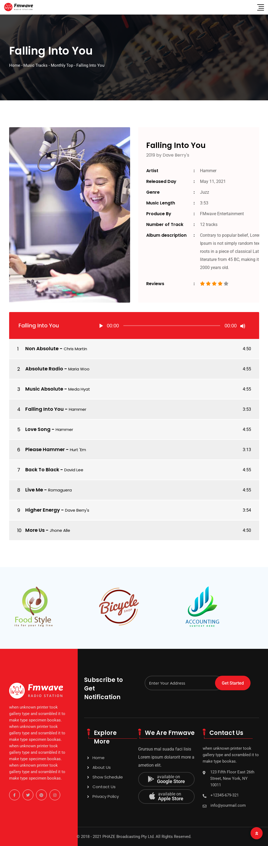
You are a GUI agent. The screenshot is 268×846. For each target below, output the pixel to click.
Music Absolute (44, 388)
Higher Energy (42, 510)
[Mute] (242, 326)
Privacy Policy (105, 796)
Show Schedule (107, 777)
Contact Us (104, 787)
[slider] (171, 325)
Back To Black (42, 469)
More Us (35, 530)
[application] (172, 325)
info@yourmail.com (228, 805)
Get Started (233, 683)
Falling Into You (44, 409)
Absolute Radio (44, 368)
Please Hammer (45, 449)
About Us (101, 767)
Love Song (38, 429)
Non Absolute (42, 348)
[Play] (101, 326)
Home (98, 757)
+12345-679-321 (224, 795)
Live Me (34, 489)
